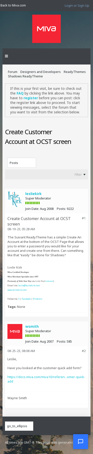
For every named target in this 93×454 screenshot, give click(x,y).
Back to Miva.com (13, 5)
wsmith (32, 326)
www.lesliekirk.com (17, 290)
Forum (12, 71)
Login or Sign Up (77, 5)
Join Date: (32, 208)
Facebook (26, 298)
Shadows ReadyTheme (25, 76)
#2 (84, 351)
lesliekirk (33, 193)
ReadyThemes (75, 71)
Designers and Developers (40, 71)
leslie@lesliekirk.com (29, 285)
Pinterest (37, 298)
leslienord (49, 281)
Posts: (61, 208)
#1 (84, 218)
